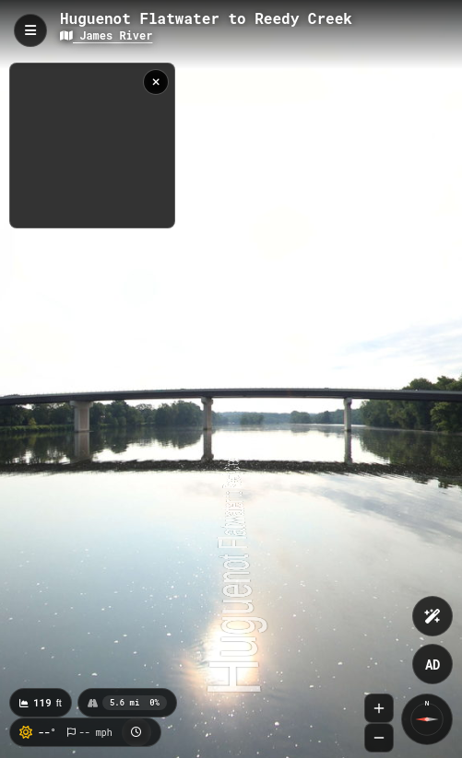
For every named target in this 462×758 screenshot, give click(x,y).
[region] (92, 145)
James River (106, 35)
